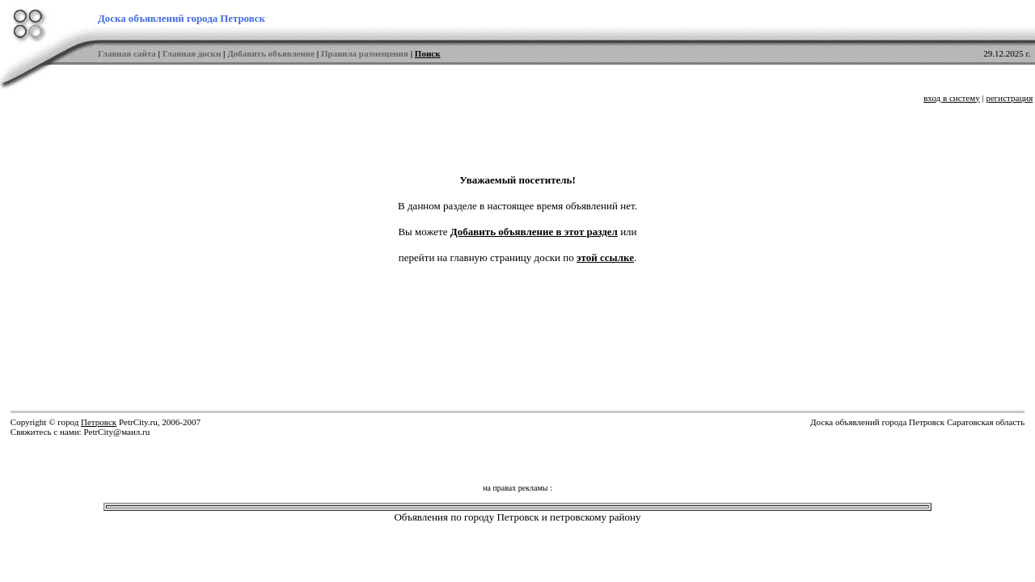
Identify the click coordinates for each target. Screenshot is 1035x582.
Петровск (98, 422)
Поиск (428, 53)
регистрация (1009, 98)
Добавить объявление (271, 53)
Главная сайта (127, 53)
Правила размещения (364, 53)
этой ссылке (605, 257)
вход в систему (951, 98)
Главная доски (192, 53)
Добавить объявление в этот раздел (534, 232)
